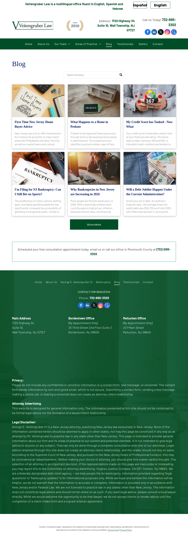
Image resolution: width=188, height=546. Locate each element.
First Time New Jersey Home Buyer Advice (34, 124)
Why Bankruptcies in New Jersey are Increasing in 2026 (92, 192)
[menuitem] (28, 44)
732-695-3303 (99, 298)
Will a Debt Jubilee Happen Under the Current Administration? (149, 192)
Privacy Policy (126, 530)
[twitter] (161, 32)
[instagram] (167, 32)
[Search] (94, 74)
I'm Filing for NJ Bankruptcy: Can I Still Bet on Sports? (38, 192)
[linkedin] (154, 32)
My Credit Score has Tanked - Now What (149, 124)
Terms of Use (113, 530)
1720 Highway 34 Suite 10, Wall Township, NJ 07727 (116, 25)
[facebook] (148, 32)
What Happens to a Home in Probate (89, 124)
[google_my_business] (174, 32)
